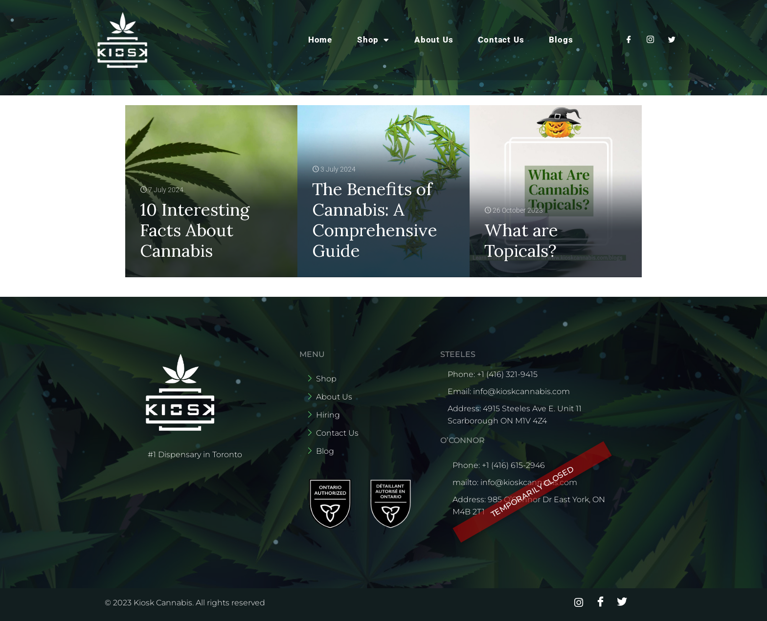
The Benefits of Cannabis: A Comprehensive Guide (374, 220)
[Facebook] (628, 39)
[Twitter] (671, 39)
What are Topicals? (521, 240)
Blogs (561, 39)
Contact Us (501, 39)
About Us (433, 39)
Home (320, 39)
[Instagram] (650, 39)
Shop (373, 40)
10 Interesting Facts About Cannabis (194, 230)
